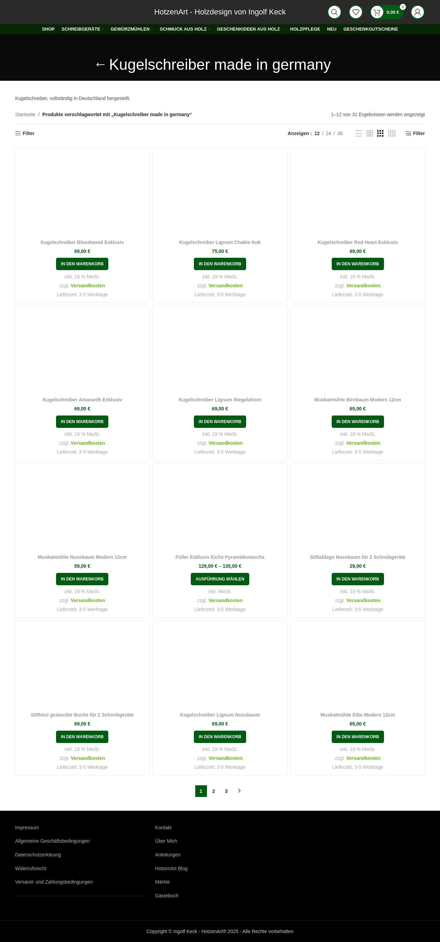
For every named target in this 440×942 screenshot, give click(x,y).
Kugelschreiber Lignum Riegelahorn (219, 399)
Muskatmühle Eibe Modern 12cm (357, 715)
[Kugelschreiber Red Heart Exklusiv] (358, 194)
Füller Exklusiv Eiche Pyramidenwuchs (219, 557)
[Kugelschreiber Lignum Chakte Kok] (220, 194)
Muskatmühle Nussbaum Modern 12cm (82, 557)
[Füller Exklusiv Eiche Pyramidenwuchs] (220, 509)
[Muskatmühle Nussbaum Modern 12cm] (82, 509)
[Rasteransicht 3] (380, 133)
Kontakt (163, 827)
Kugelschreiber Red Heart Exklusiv (358, 242)
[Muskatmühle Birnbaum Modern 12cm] (358, 352)
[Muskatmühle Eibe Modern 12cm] (358, 667)
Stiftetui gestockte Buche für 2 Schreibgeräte (82, 715)
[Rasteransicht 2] (369, 133)
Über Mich (166, 841)
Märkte (162, 882)
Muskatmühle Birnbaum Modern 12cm (357, 399)
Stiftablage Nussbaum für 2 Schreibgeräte (358, 557)
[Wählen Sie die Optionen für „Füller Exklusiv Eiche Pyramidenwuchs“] (220, 579)
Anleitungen (167, 854)
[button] (82, 264)
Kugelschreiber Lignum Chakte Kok (220, 242)
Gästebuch (166, 895)
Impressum (27, 827)
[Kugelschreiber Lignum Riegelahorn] (220, 352)
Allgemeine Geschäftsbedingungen (52, 841)
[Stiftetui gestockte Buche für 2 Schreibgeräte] (82, 667)
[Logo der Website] (34, 11)
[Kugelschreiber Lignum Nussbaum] (220, 667)
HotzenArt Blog (171, 868)
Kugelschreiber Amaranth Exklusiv (82, 399)
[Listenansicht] (358, 133)
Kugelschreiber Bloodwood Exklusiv (82, 242)
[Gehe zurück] (100, 65)
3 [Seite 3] (226, 791)
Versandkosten (88, 285)
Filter (28, 133)
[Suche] (334, 12)
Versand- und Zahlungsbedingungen (54, 882)
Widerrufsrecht (30, 868)
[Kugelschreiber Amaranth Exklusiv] (82, 352)
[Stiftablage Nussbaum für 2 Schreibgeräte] (358, 509)
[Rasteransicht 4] (391, 133)
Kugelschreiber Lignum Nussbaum (220, 715)
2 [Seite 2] (213, 791)
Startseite (25, 114)
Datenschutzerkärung (38, 854)
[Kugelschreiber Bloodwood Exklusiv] (82, 194)
